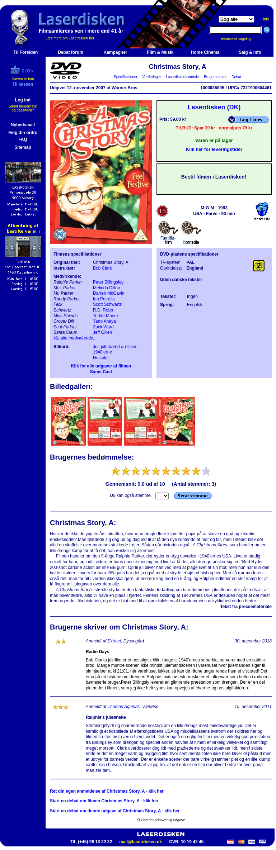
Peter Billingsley (108, 282)
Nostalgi (100, 357)
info (266, 19)
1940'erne (102, 352)
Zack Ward (103, 326)
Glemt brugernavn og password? (22, 108)
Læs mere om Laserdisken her (70, 38)
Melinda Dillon (106, 287)
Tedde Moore (105, 315)
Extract (114, 641)
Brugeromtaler (215, 77)
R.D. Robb (103, 310)
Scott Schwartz (107, 304)
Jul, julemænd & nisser (114, 346)
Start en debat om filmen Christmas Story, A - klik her (104, 800)
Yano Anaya (104, 321)
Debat (236, 77)
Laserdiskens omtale (182, 77)
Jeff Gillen (102, 332)
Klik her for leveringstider (214, 149)
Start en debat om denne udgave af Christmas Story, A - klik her (115, 810)
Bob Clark (102, 268)
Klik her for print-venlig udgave (160, 820)
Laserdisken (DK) (213, 107)
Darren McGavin (108, 293)
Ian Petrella (104, 298)
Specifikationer (126, 77)
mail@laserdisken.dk (140, 841)
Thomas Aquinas (124, 706)
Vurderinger (151, 77)
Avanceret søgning (239, 39)
